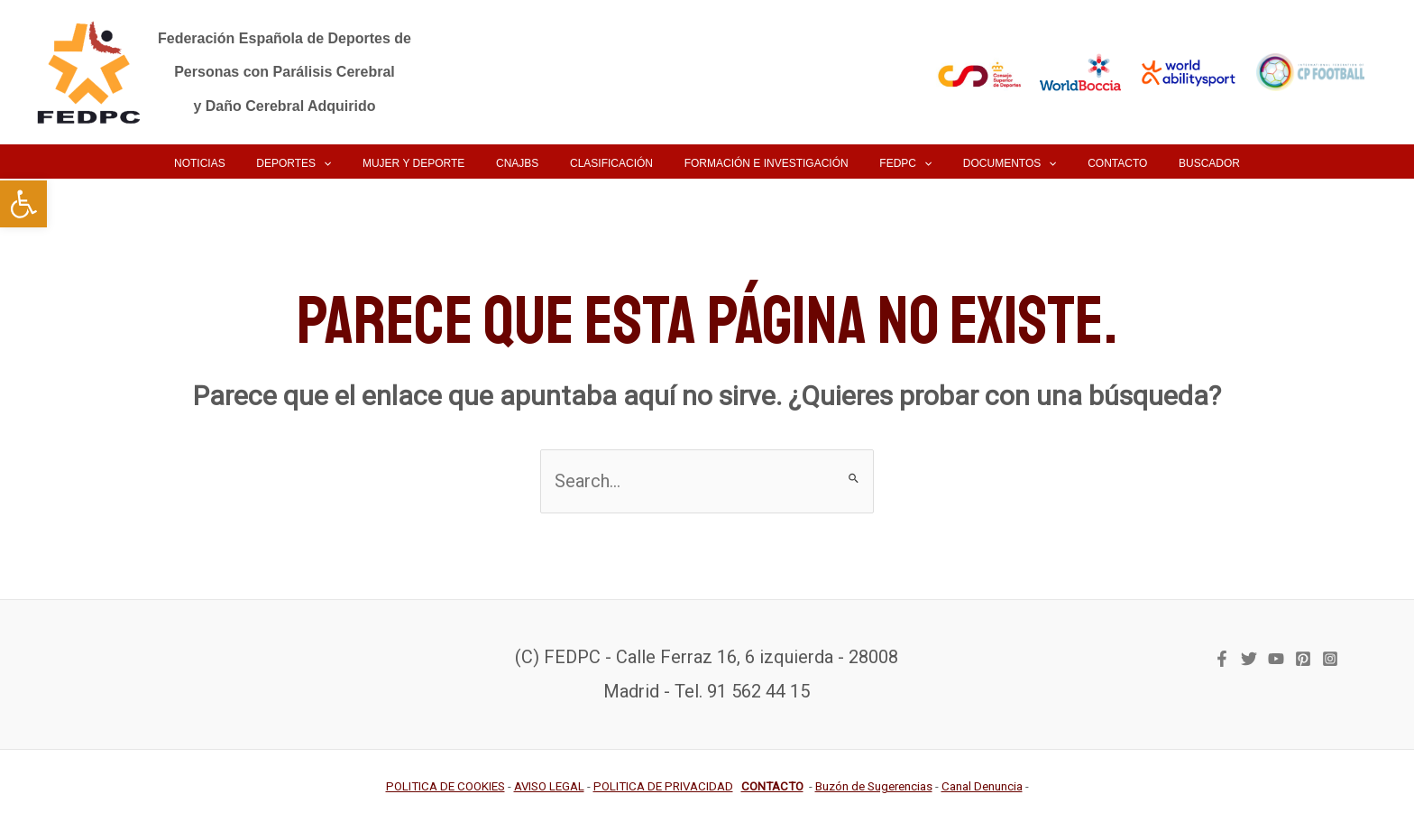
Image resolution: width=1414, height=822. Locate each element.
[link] (23, 203)
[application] (356, 163)
